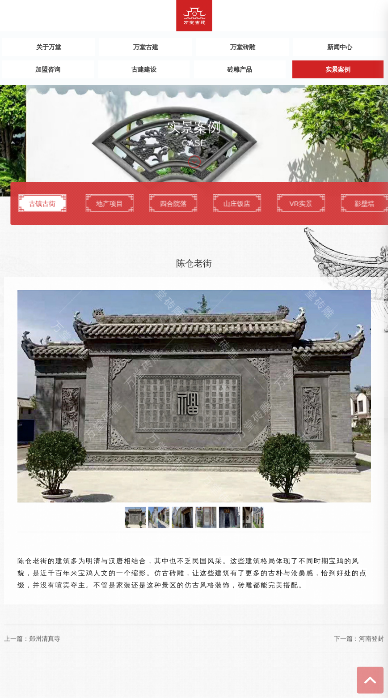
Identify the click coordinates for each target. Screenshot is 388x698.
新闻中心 (339, 47)
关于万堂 (48, 47)
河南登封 (371, 638)
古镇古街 (103, 207)
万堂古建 (145, 47)
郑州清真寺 (44, 638)
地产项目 (186, 207)
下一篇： (346, 638)
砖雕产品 (239, 69)
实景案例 (337, 69)
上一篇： (16, 638)
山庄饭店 (314, 207)
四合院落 (250, 207)
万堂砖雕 (242, 47)
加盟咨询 (47, 69)
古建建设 (143, 69)
